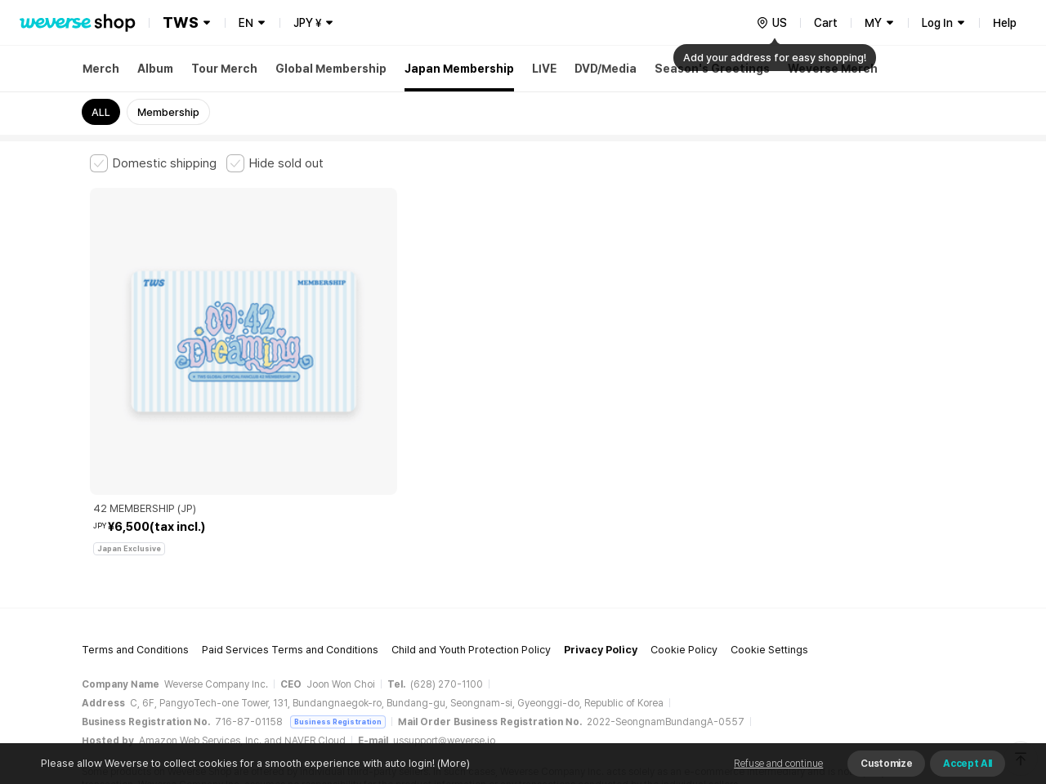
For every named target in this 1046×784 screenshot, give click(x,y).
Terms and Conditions (135, 511)
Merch (101, 68)
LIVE (544, 68)
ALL (101, 112)
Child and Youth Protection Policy (471, 511)
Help (1005, 22)
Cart (826, 22)
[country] (771, 23)
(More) (452, 763)
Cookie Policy (683, 511)
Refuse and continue (778, 763)
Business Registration (338, 582)
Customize (886, 763)
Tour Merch (224, 68)
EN (246, 22)
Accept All (967, 763)
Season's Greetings (712, 68)
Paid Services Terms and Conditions (290, 511)
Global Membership (331, 68)
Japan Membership (459, 68)
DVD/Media (605, 68)
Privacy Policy (600, 511)
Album (155, 68)
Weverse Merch (833, 68)
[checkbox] (153, 163)
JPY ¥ (307, 22)
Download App (915, 678)
